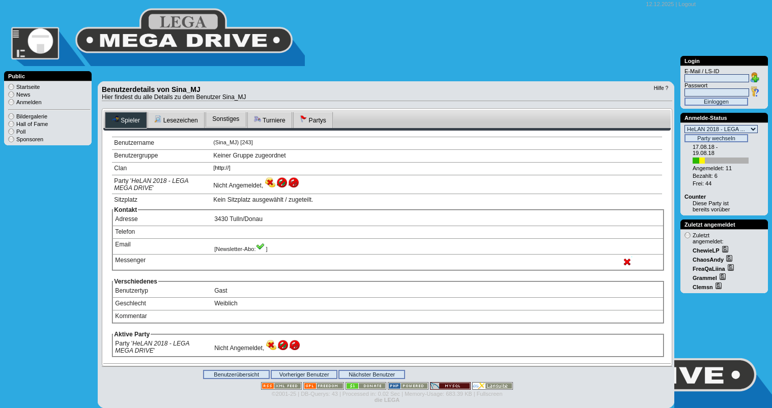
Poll (20, 132)
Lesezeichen (175, 119)
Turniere (269, 119)
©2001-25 (284, 394)
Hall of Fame (32, 124)
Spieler (126, 119)
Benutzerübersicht (236, 374)
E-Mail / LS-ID (701, 71)
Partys (313, 119)
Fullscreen (490, 394)
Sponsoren (29, 139)
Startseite (28, 87)
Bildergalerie (31, 116)
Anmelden (29, 102)
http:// (222, 168)
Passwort (695, 85)
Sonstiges (225, 118)
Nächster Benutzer (372, 374)
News (23, 94)
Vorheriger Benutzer (304, 374)
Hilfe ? (661, 88)
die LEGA (387, 400)
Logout (687, 4)
